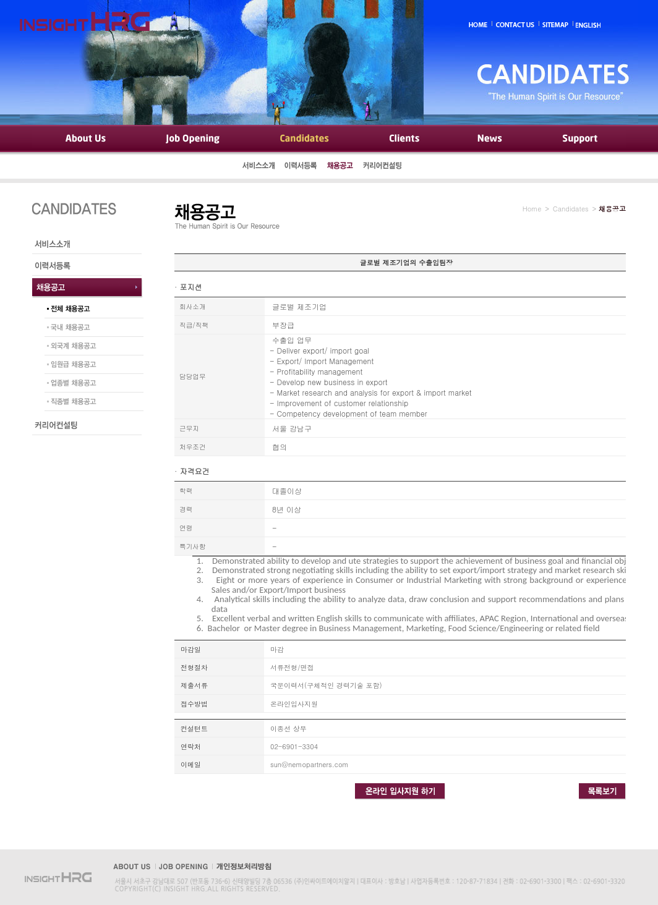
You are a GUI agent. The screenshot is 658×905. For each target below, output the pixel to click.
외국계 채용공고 (90, 347)
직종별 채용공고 (90, 403)
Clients (403, 139)
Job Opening (194, 139)
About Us (84, 139)
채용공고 (340, 167)
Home (532, 208)
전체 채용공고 (90, 310)
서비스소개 (259, 167)
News (490, 139)
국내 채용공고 (90, 329)
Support (579, 139)
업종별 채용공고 (90, 384)
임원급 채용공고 (90, 366)
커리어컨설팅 (383, 167)
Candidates (304, 139)
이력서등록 (301, 167)
